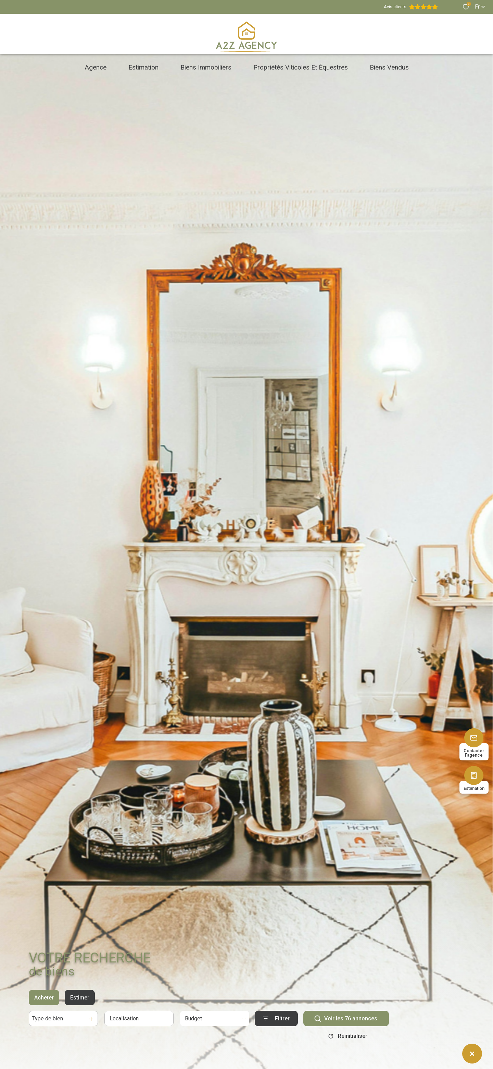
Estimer (79, 997)
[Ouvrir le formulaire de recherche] (276, 1018)
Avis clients (411, 7)
